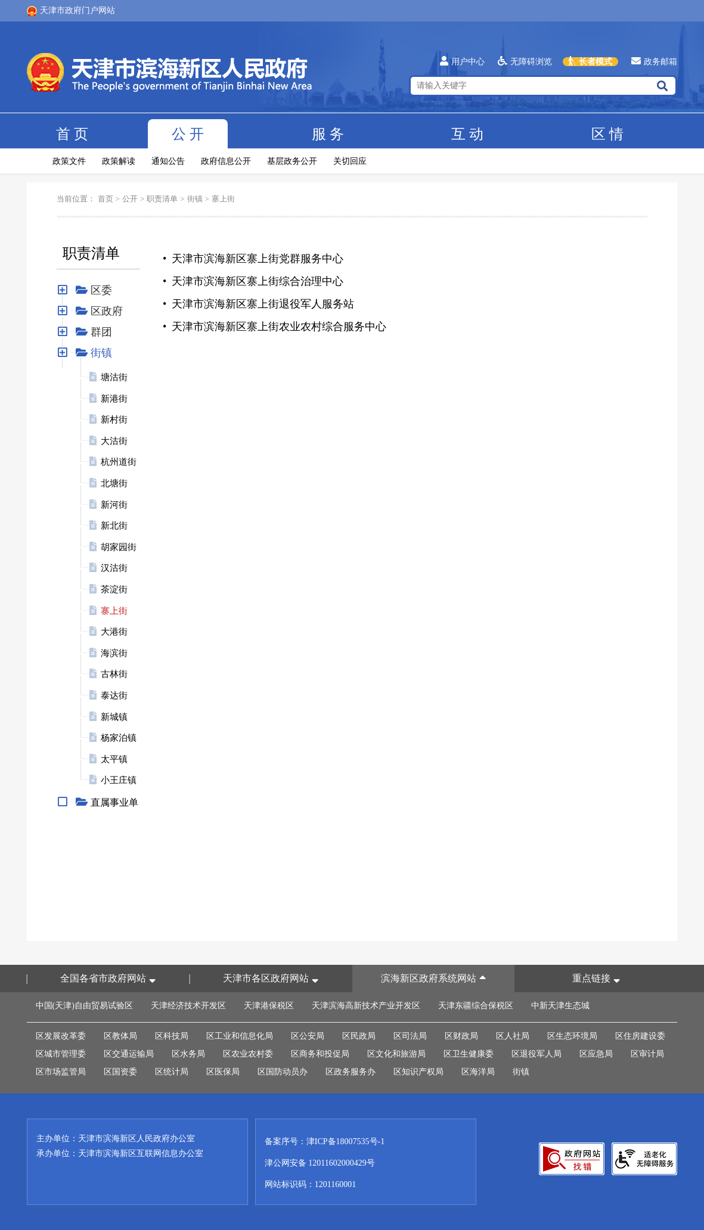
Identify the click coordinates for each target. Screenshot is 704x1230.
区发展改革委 (61, 1036)
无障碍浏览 (525, 61)
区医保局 (223, 1071)
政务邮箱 (654, 61)
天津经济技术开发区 (188, 1005)
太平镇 (114, 759)
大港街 (114, 631)
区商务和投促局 (320, 1053)
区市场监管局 (61, 1071)
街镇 (195, 198)
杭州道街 (119, 462)
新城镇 (114, 717)
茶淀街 (114, 589)
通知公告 (168, 161)
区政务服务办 (350, 1071)
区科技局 (171, 1036)
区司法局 (410, 1036)
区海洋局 (478, 1071)
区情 (607, 134)
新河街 (114, 505)
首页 (72, 134)
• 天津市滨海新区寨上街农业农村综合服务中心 (274, 327)
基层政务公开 (292, 161)
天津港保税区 (269, 1005)
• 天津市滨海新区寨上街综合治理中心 (253, 281)
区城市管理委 (61, 1053)
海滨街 (114, 653)
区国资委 (120, 1071)
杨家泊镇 (119, 738)
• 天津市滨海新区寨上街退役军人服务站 (258, 304)
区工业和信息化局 (239, 1036)
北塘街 (114, 483)
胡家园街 (119, 547)
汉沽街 (114, 568)
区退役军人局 (536, 1053)
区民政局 (359, 1036)
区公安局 (307, 1036)
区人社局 (512, 1036)
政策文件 (69, 161)
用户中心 (462, 61)
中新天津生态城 (560, 1005)
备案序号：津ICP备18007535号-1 (324, 1141)
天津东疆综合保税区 (475, 1005)
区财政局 (461, 1036)
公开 (188, 134)
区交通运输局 (129, 1053)
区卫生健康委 (469, 1053)
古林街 (114, 674)
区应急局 (596, 1053)
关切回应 (350, 161)
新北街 (114, 525)
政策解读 (118, 161)
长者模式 (590, 61)
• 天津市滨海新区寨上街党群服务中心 (253, 259)
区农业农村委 (248, 1053)
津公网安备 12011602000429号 (320, 1162)
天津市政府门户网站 (71, 11)
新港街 (114, 398)
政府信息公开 (226, 161)
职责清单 (162, 198)
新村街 (114, 419)
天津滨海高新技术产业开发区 (366, 1005)
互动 (467, 134)
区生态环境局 (572, 1036)
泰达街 (114, 695)
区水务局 (188, 1053)
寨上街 (223, 198)
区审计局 (647, 1053)
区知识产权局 (418, 1071)
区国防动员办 (283, 1071)
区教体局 (120, 1036)
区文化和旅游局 (396, 1053)
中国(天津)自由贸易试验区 (84, 1005)
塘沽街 (114, 377)
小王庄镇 (119, 780)
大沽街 (114, 441)
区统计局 (171, 1071)
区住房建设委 (640, 1036)
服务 (328, 134)
